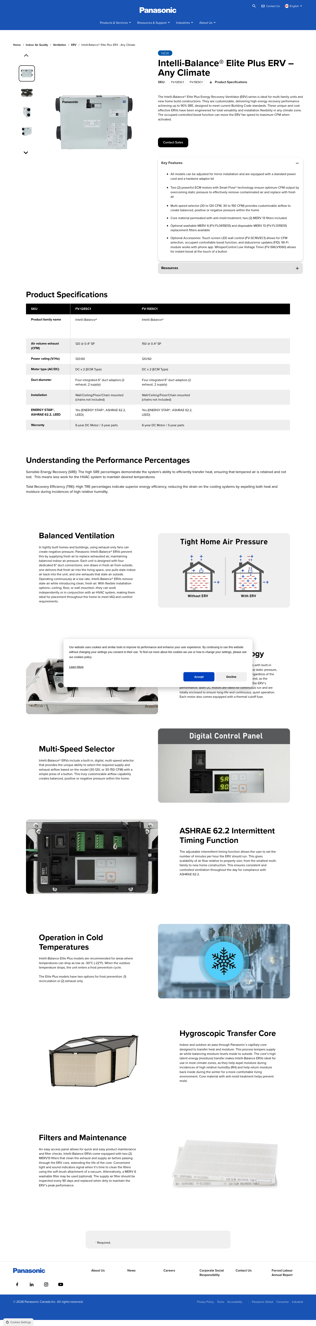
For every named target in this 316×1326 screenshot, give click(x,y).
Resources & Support (152, 28)
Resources (230, 274)
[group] (27, 79)
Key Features (230, 169)
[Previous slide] (26, 62)
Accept (199, 676)
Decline (231, 676)
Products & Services (114, 28)
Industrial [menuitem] (297, 1308)
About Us (205, 28)
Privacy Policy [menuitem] (205, 1308)
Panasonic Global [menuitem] (262, 1308)
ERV (73, 51)
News (131, 1276)
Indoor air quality (37, 51)
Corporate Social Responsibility (212, 1278)
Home (17, 51)
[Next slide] (26, 158)
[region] (158, 375)
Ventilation (59, 51)
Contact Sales (173, 148)
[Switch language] (294, 6)
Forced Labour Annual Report (282, 1278)
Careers (169, 1276)
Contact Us (244, 1276)
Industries (183, 28)
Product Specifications (227, 88)
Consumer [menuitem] (282, 1308)
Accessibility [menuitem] (234, 1308)
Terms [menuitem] (220, 1308)
